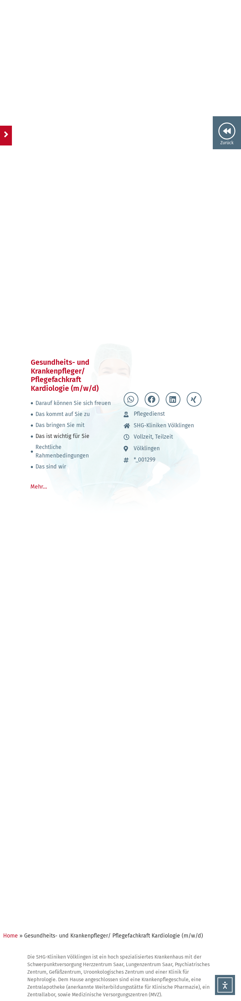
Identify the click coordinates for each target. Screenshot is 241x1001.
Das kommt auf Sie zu (62, 414)
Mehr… (38, 487)
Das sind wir (50, 466)
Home (10, 936)
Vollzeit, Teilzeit (153, 437)
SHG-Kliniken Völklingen (164, 425)
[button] (131, 399)
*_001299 (144, 460)
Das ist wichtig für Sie (62, 436)
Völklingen (147, 448)
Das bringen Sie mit (59, 425)
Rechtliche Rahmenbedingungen (62, 451)
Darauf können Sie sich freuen (73, 403)
